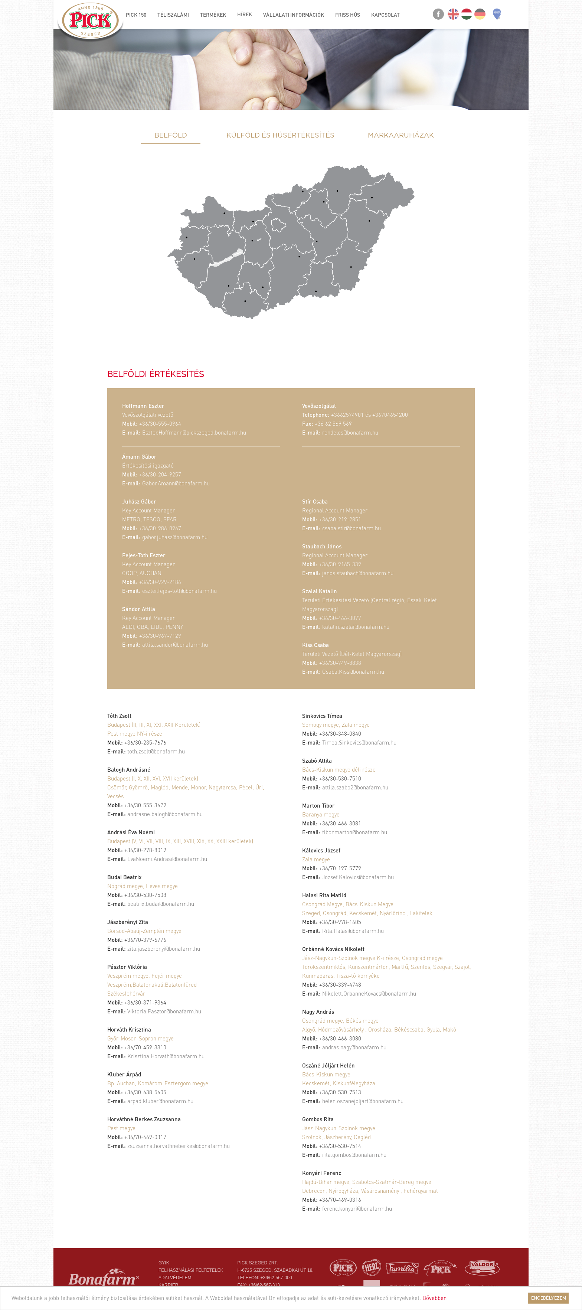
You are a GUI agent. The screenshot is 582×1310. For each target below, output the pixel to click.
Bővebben (434, 1297)
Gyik (163, 1263)
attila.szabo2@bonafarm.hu (355, 787)
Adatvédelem (174, 1277)
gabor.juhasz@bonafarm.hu (174, 537)
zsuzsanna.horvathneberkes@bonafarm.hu (178, 1145)
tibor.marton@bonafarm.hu (354, 832)
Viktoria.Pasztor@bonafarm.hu (164, 1011)
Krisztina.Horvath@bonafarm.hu (166, 1056)
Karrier (168, 1285)
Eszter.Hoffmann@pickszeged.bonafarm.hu (194, 432)
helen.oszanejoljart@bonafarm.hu (362, 1101)
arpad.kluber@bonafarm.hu (160, 1101)
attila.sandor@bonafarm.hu (175, 644)
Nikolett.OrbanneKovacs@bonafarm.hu (369, 993)
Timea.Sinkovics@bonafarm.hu (359, 742)
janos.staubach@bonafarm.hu (357, 573)
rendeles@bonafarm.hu (350, 432)
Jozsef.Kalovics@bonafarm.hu (358, 877)
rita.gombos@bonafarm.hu (354, 1154)
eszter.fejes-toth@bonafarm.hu (179, 590)
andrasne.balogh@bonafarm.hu (165, 814)
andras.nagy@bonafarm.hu (354, 1047)
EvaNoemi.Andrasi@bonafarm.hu (167, 858)
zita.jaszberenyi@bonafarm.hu (163, 948)
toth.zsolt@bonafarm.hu (156, 751)
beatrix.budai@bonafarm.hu (160, 903)
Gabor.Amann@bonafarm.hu (176, 483)
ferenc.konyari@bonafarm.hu (357, 1208)
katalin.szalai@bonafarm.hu (355, 626)
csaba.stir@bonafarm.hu (351, 528)
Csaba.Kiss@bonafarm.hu (353, 671)
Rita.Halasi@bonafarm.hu (353, 930)
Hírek (244, 14)
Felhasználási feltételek (190, 1270)
